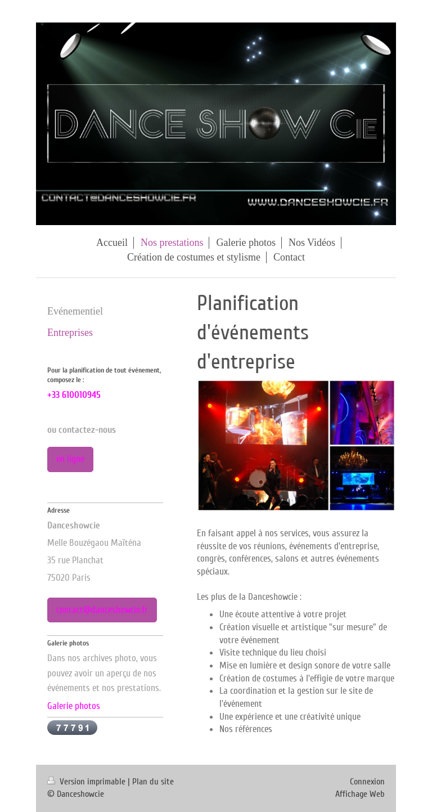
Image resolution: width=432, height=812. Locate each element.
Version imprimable (87, 781)
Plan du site (153, 781)
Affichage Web (360, 794)
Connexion (367, 781)
